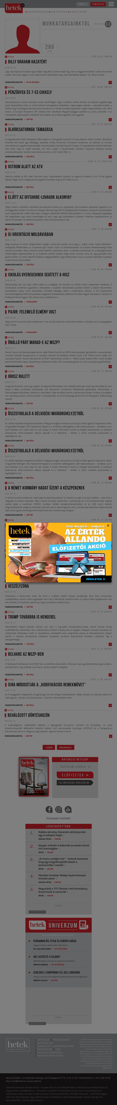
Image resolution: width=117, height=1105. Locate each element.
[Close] (108, 526)
